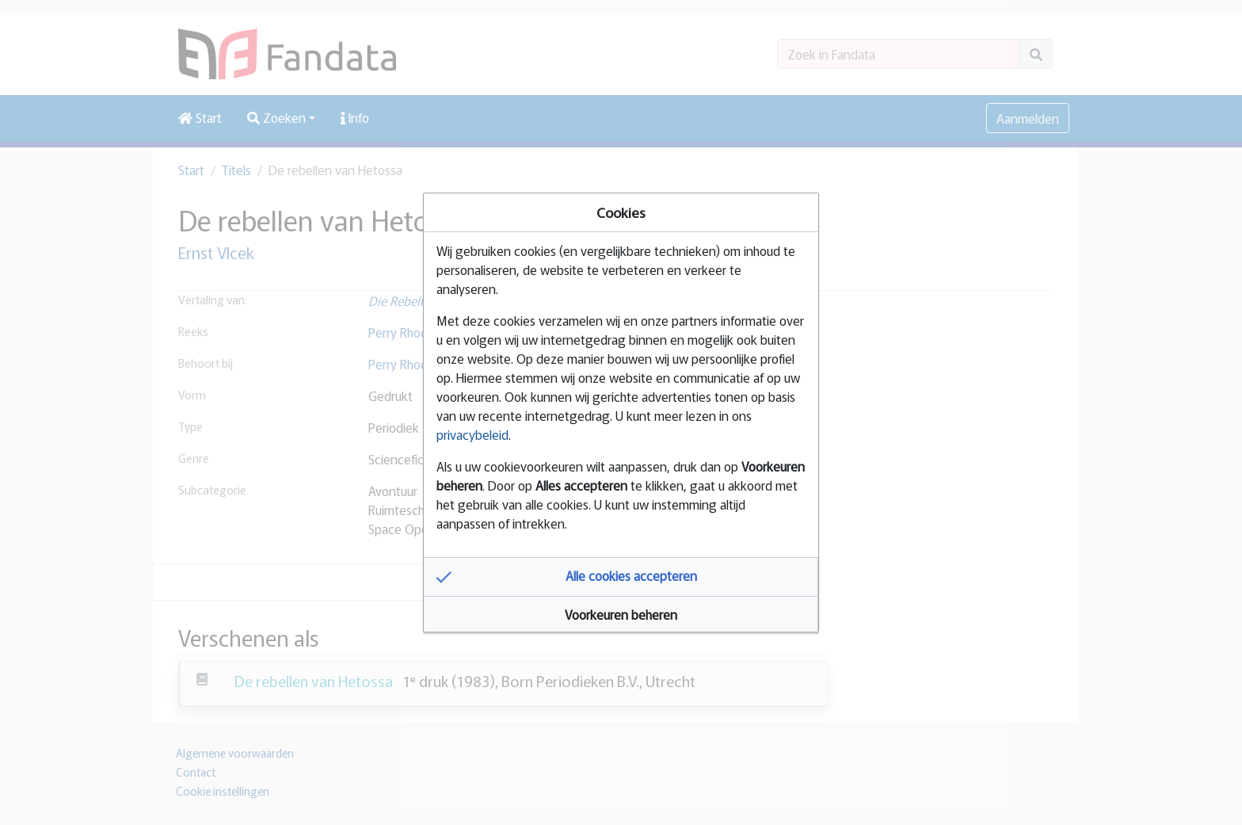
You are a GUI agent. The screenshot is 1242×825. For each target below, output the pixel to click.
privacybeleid (472, 434)
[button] (621, 577)
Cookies (621, 212)
